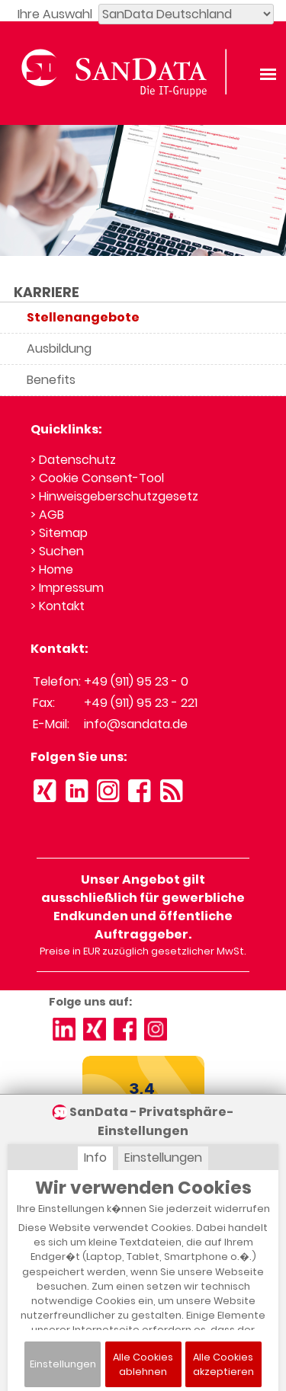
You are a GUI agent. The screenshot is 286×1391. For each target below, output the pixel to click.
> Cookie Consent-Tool (97, 478)
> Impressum (67, 587)
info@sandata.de (136, 724)
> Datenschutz (73, 459)
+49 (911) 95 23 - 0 (136, 681)
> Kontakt (58, 606)
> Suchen (57, 551)
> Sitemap (59, 533)
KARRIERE (46, 292)
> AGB (47, 514)
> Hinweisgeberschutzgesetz (114, 496)
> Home (52, 569)
